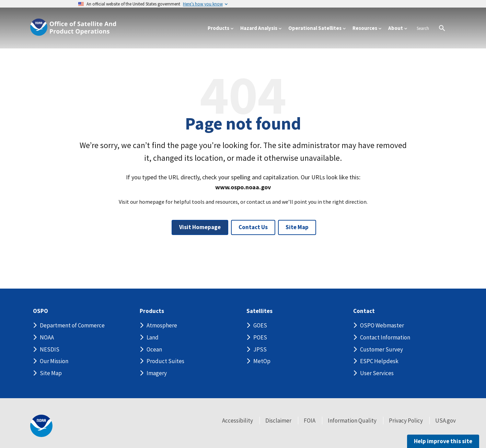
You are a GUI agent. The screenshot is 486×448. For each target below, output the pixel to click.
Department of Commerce (72, 325)
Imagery (157, 373)
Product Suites (165, 361)
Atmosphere (162, 325)
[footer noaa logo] (41, 426)
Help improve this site (443, 441)
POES (260, 337)
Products (152, 311)
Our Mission (54, 361)
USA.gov (445, 420)
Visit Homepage (200, 227)
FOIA (309, 420)
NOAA (47, 337)
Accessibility (237, 420)
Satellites (259, 311)
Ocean (154, 349)
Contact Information (385, 337)
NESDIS (49, 349)
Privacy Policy (406, 420)
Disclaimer (278, 420)
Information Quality (352, 420)
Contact (364, 311)
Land (153, 337)
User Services (377, 373)
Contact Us (253, 227)
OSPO (40, 311)
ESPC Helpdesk (379, 361)
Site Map (297, 227)
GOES (260, 325)
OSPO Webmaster (382, 325)
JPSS (260, 349)
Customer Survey (381, 349)
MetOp (261, 361)
